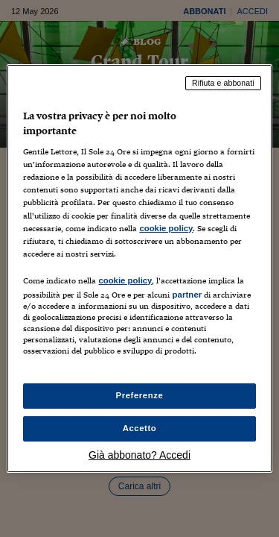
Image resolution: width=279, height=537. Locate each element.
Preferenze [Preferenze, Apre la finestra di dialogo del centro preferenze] (140, 395)
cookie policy (166, 228)
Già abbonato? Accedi (139, 455)
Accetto (140, 428)
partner (187, 294)
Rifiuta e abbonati (223, 82)
